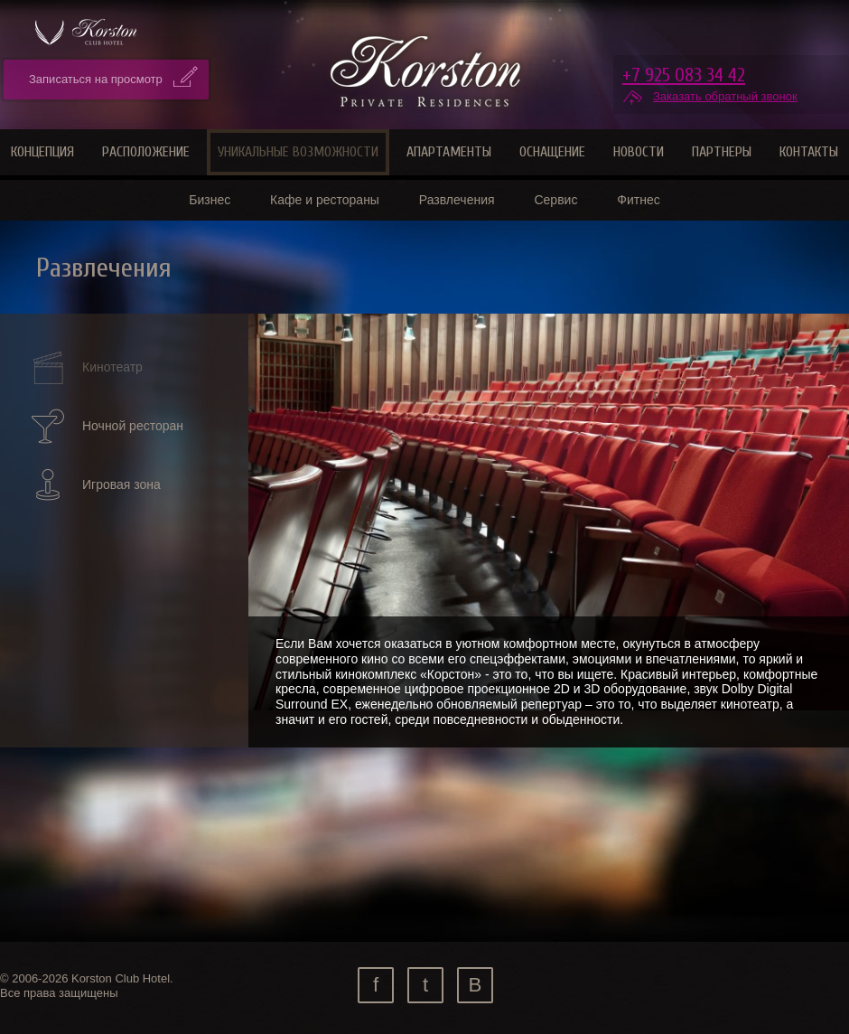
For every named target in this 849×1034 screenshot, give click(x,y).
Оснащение (552, 152)
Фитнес (638, 200)
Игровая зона (95, 485)
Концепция (42, 152)
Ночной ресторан (106, 426)
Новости (638, 152)
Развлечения (457, 200)
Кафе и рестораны (324, 200)
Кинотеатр (86, 367)
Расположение (146, 152)
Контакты (808, 152)
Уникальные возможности (298, 152)
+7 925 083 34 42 (683, 75)
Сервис (555, 200)
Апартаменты (448, 152)
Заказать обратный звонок (725, 96)
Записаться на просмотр (96, 79)
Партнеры (721, 152)
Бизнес (209, 200)
